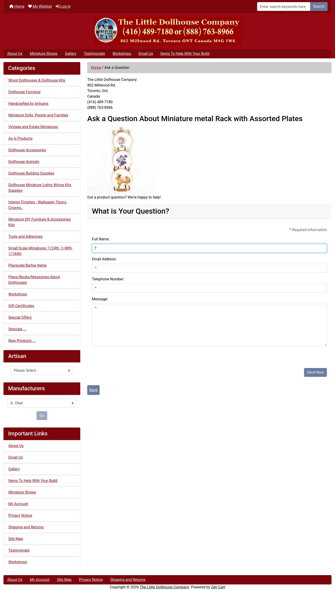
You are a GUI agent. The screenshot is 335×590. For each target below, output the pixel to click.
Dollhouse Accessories (27, 150)
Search (319, 6)
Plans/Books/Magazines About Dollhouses (34, 280)
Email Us (145, 53)
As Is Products (20, 138)
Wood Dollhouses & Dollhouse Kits (36, 80)
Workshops (121, 53)
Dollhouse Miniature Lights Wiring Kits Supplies (39, 188)
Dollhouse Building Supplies (31, 173)
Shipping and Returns (26, 527)
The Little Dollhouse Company (164, 587)
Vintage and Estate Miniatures (33, 127)
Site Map (15, 539)
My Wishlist (40, 6)
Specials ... (17, 329)
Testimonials (94, 53)
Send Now (315, 372)
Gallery (70, 53)
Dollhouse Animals (23, 161)
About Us (14, 53)
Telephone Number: (108, 279)
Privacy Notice (20, 515)
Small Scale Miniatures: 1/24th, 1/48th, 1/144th (40, 251)
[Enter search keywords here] (283, 6)
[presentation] (127, 355)
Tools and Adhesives (25, 236)
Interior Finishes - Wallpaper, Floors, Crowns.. (37, 205)
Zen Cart (218, 587)
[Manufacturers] (42, 403)
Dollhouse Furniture (24, 92)
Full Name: (101, 239)
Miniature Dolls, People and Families (38, 115)
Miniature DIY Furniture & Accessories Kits (39, 222)
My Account (18, 504)
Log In (63, 6)
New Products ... (22, 340)
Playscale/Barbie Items (27, 265)
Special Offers (20, 317)
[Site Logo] (167, 31)
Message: (100, 299)
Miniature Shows (43, 53)
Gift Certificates (21, 306)
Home (16, 6)
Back (93, 390)
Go (42, 415)
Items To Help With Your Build (185, 53)
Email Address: (104, 259)
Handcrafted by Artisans (28, 103)
